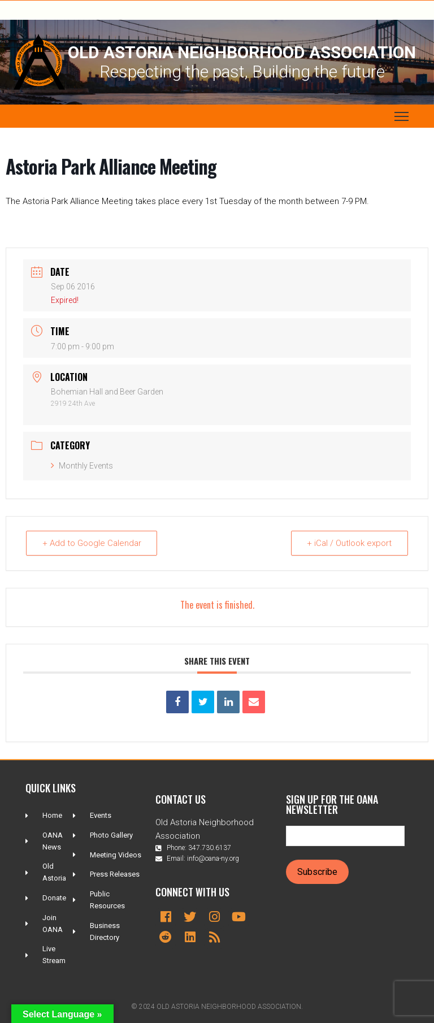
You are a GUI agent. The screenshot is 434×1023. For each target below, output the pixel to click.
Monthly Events (82, 465)
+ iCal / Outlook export (349, 543)
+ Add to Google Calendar (91, 543)
